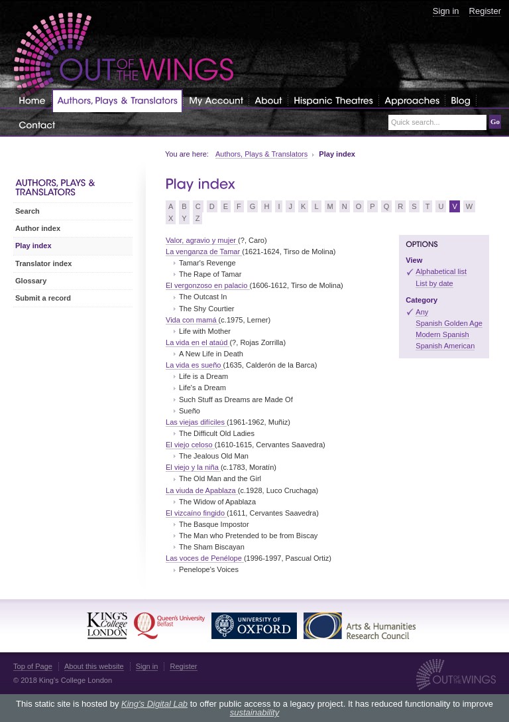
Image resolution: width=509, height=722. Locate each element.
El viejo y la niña (193, 467)
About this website (94, 666)
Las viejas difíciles (196, 422)
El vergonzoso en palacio (208, 285)
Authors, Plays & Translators (261, 154)
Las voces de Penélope (205, 558)
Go (495, 121)
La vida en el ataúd (197, 342)
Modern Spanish (442, 334)
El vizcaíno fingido (196, 513)
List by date (434, 283)
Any (422, 312)
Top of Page (32, 666)
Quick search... (415, 122)
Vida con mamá (192, 320)
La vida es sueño (194, 365)
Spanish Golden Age (449, 323)
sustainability (254, 712)
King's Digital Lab (154, 703)
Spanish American (445, 346)
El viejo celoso (190, 445)
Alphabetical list (441, 271)
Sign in (446, 11)
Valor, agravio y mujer (202, 240)
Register (485, 11)
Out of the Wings (124, 56)
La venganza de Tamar (204, 251)
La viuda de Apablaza (202, 490)
